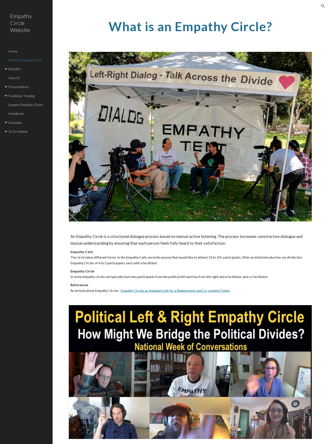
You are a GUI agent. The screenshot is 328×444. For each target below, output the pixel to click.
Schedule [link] (15, 123)
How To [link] (14, 78)
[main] (190, 26)
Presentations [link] (18, 87)
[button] (323, 6)
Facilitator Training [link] (21, 96)
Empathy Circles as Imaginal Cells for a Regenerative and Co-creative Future (175, 290)
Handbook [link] (16, 113)
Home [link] (13, 51)
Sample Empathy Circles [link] (25, 105)
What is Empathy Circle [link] (25, 60)
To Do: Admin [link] (18, 131)
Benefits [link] (14, 69)
